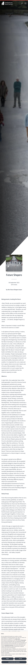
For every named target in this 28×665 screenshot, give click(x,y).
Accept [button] (20, 658)
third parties (23, 640)
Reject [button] (7, 658)
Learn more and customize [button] (14, 662)
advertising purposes (9, 645)
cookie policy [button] (17, 638)
